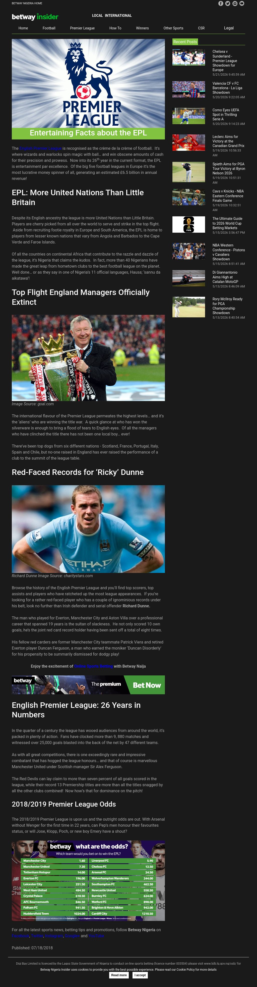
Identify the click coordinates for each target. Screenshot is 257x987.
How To (115, 28)
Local (97, 16)
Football (49, 28)
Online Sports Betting (93, 666)
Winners (142, 28)
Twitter (37, 935)
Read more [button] (119, 975)
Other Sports (173, 28)
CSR (201, 28)
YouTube (96, 935)
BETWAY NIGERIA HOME (27, 3)
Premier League (82, 28)
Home (23, 28)
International (118, 16)
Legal (229, 28)
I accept (140, 975)
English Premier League (40, 148)
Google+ (72, 935)
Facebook (20, 935)
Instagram (54, 935)
